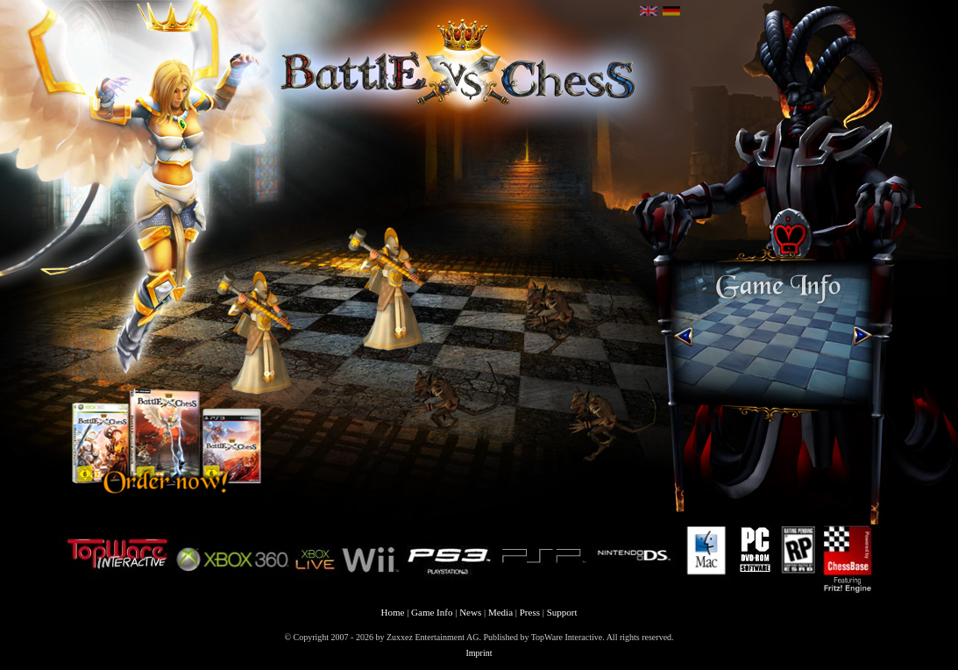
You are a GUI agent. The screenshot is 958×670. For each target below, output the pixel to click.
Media (500, 612)
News (470, 612)
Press (530, 612)
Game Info (431, 612)
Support (562, 612)
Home (393, 612)
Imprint (479, 653)
